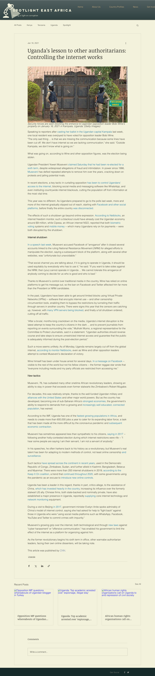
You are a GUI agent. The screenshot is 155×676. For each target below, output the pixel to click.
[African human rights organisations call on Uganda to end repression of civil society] (121, 600)
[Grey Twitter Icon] (128, 672)
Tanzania (41, 25)
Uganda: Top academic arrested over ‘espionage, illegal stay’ (75, 617)
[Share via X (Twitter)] (35, 566)
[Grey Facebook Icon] (124, 672)
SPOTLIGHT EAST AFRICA (42, 10)
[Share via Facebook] (29, 566)
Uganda (54, 25)
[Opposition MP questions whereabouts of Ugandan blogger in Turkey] (33, 600)
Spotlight (67, 25)
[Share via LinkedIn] (42, 566)
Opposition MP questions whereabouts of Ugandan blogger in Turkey (32, 617)
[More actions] (125, 43)
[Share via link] (48, 566)
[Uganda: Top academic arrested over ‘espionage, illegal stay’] (77, 600)
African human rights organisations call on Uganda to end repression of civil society (121, 617)
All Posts (17, 25)
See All (138, 584)
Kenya (29, 25)
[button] (137, 25)
